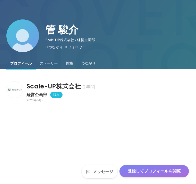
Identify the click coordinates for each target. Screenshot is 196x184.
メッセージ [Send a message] (99, 172)
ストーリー (49, 63)
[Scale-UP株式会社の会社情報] (14, 89)
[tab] (21, 63)
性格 (69, 63)
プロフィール (21, 63)
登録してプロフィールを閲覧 (154, 171)
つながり (88, 63)
